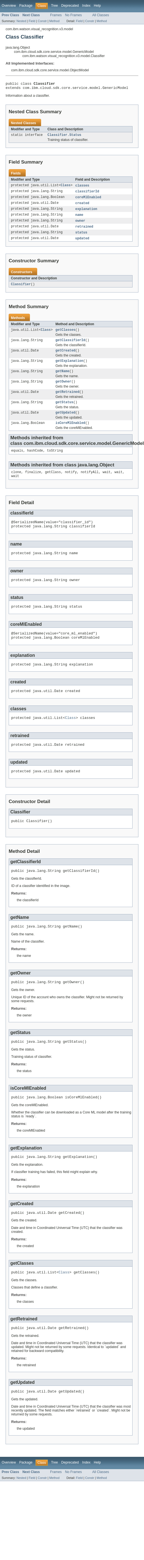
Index (86, 6)
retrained (84, 231)
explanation (86, 212)
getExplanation (69, 368)
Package (25, 6)
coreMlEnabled (88, 200)
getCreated (65, 357)
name (79, 218)
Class (66, 188)
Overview (9, 6)
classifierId (87, 194)
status (81, 237)
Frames (56, 15)
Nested (21, 21)
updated (82, 243)
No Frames (73, 15)
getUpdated (65, 423)
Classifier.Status (64, 137)
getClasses (65, 335)
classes (82, 188)
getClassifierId (70, 346)
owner (80, 225)
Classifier (21, 289)
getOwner (63, 390)
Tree (54, 6)
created (82, 206)
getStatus (64, 412)
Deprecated (70, 6)
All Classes (100, 15)
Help (97, 6)
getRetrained (67, 401)
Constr (42, 21)
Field (32, 21)
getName (62, 379)
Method (54, 21)
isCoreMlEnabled (70, 433)
